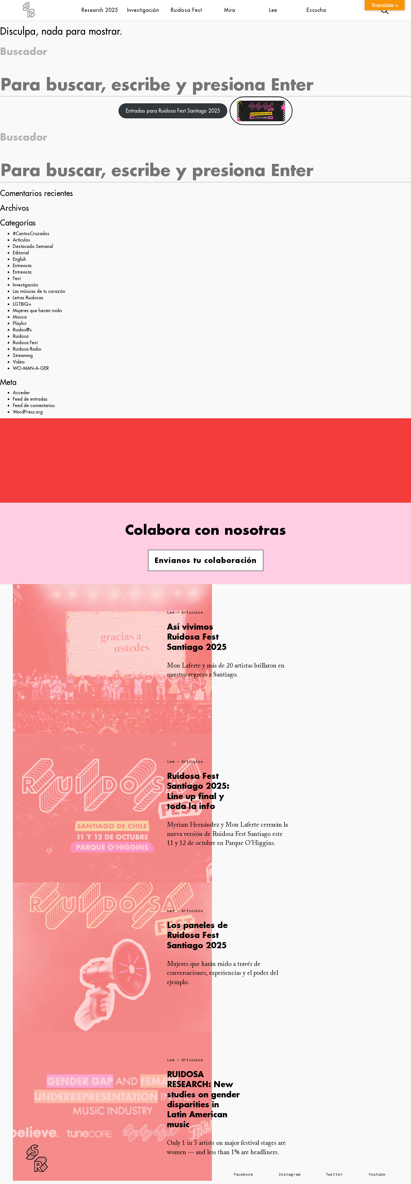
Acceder (21, 393)
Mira (229, 10)
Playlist (19, 323)
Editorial (21, 253)
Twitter (334, 1174)
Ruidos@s (22, 330)
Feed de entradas (30, 399)
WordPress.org (28, 412)
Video (19, 362)
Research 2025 (100, 10)
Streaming (23, 355)
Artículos (21, 240)
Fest (17, 278)
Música (20, 317)
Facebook (243, 1174)
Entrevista (22, 265)
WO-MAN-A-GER (31, 368)
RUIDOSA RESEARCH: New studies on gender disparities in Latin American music (203, 1099)
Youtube (377, 1174)
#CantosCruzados (31, 233)
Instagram (289, 1174)
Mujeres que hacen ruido (37, 310)
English (19, 259)
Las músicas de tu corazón (39, 291)
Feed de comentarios (34, 405)
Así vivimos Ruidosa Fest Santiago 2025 (197, 637)
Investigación (143, 10)
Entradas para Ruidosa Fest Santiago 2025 (173, 110)
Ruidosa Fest (186, 10)
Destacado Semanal (33, 246)
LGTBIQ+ (22, 304)
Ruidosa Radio (27, 349)
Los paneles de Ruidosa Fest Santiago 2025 (197, 935)
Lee (273, 10)
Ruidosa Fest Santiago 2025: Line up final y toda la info (198, 791)
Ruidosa (21, 336)
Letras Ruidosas (28, 298)
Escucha (316, 10)
